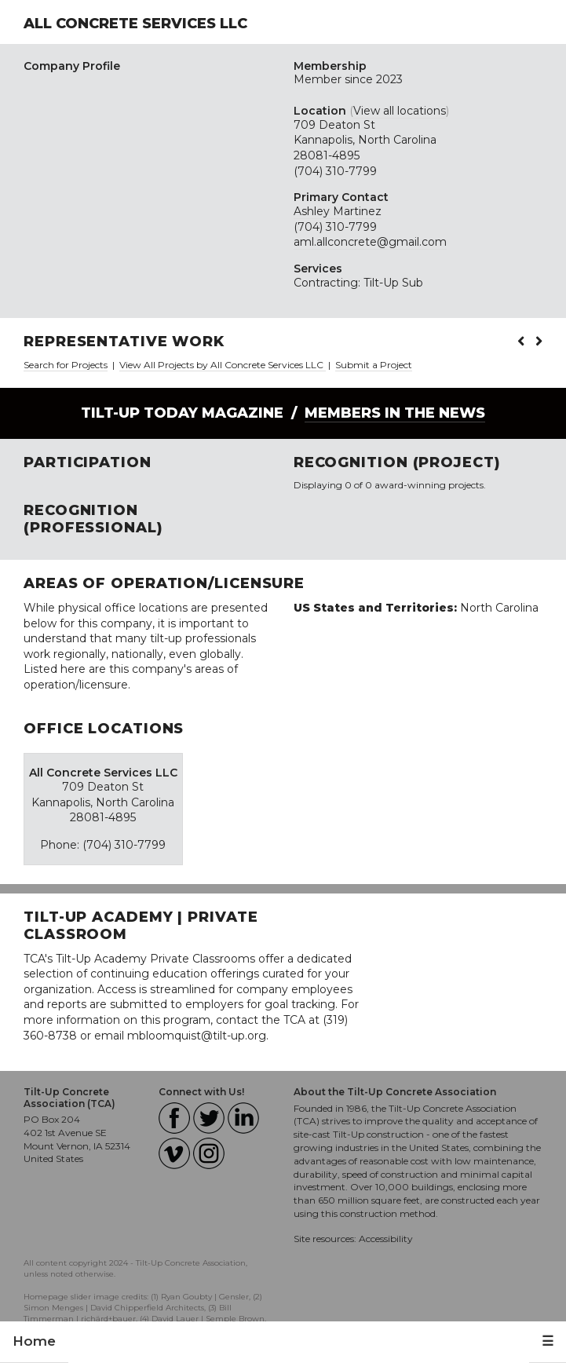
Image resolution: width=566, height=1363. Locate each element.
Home (34, 1341)
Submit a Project (373, 365)
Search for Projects (66, 365)
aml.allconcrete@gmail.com (370, 242)
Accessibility (386, 1238)
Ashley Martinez (338, 211)
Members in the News (395, 413)
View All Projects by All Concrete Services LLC (222, 365)
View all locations (399, 111)
